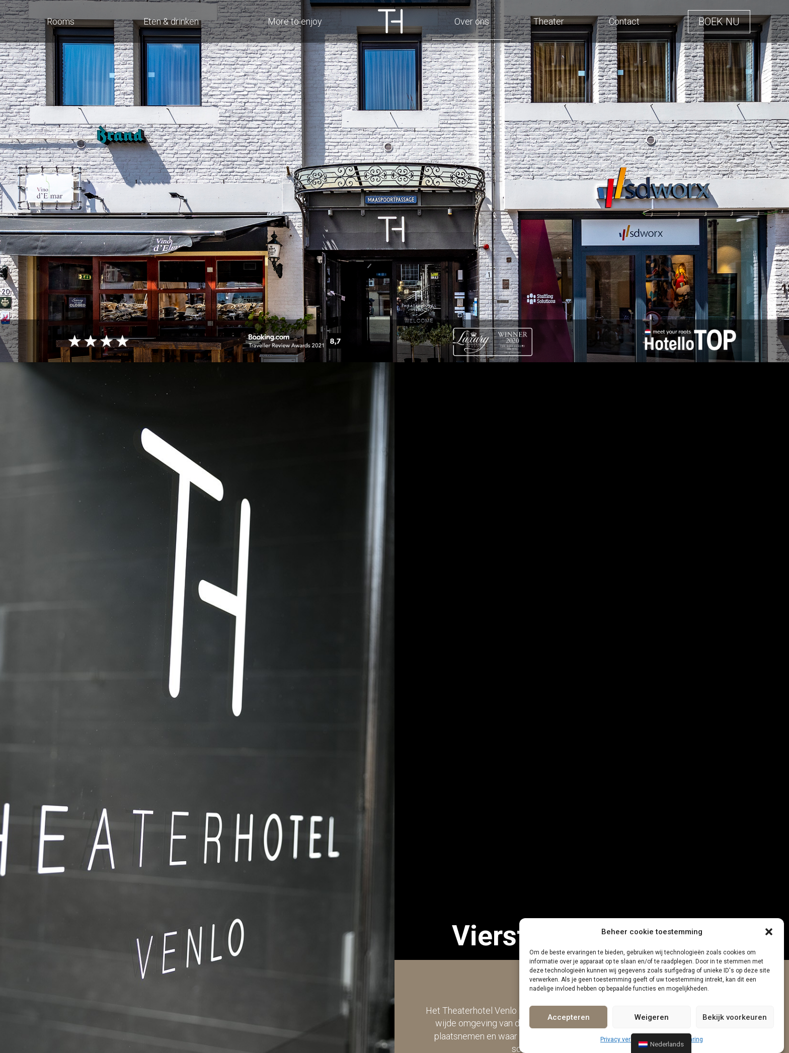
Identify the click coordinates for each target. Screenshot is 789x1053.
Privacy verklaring (624, 1039)
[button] (769, 932)
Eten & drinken (171, 21)
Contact (624, 21)
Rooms (60, 21)
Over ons (471, 21)
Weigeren (652, 1017)
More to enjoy (295, 21)
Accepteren (568, 1017)
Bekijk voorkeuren (734, 1017)
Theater (548, 21)
